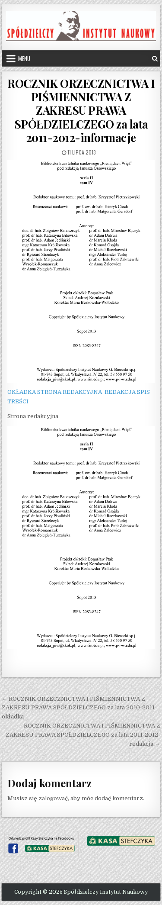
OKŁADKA (21, 392)
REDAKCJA (120, 392)
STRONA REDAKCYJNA (69, 392)
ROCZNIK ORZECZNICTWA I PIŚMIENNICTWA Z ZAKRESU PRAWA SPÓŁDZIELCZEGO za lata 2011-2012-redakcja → (83, 734)
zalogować (53, 798)
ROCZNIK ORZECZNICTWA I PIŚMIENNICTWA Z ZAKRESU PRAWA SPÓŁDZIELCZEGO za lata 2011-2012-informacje (81, 110)
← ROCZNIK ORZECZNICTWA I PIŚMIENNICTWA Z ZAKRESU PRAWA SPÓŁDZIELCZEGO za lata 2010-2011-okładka (79, 708)
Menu (24, 58)
